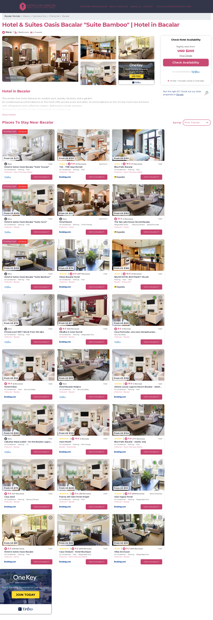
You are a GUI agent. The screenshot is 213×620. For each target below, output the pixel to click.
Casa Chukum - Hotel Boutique (125, 434)
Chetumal (54, 16)
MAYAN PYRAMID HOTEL (178, 592)
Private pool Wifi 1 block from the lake (77, 273)
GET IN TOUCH (33, 578)
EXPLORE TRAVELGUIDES (95, 6)
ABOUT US (136, 6)
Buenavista (16, 278)
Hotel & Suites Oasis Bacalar (71, 434)
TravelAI (46, 602)
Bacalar (65, 16)
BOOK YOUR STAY (119, 6)
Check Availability (185, 62)
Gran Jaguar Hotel (13, 434)
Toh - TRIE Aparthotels (68, 165)
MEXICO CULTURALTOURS (177, 587)
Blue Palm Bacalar (119, 165)
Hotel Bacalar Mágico (68, 327)
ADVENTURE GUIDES (180, 602)
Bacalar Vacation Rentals (18, 535)
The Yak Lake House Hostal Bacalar (75, 219)
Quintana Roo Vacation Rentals (22, 539)
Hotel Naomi (10, 219)
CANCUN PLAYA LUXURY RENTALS (173, 578)
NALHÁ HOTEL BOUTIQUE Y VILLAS (21, 273)
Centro (16, 224)
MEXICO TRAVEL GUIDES (178, 597)
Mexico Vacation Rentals (18, 544)
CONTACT (148, 6)
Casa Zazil (115, 380)
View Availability (39, 176)
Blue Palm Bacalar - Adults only (73, 380)
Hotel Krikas (10, 327)
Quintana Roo (40, 16)
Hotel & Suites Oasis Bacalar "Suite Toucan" (26, 165)
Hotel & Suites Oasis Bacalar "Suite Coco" (184, 165)
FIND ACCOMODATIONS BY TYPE (174, 6)
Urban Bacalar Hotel (173, 219)
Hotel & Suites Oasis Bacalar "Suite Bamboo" (133, 219)
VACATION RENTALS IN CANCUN (174, 582)
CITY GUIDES (185, 607)
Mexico (26, 16)
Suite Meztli (10, 380)
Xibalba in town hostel (121, 273)
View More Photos (14, 78)
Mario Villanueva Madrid (23, 171)
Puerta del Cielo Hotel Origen (178, 380)
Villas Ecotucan (170, 434)
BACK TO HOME (33, 571)
